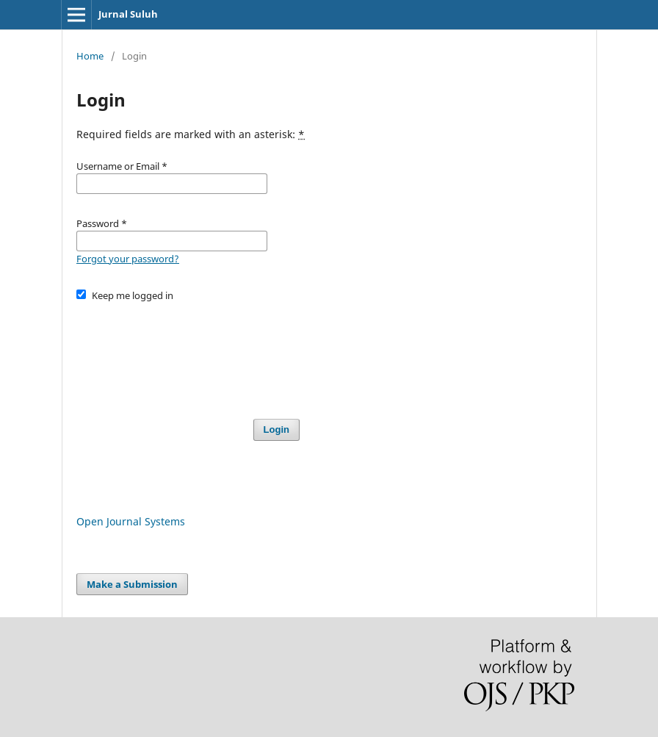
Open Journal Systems (130, 521)
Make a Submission (132, 584)
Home (90, 55)
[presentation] (188, 353)
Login (276, 429)
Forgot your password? (127, 258)
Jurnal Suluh (128, 14)
